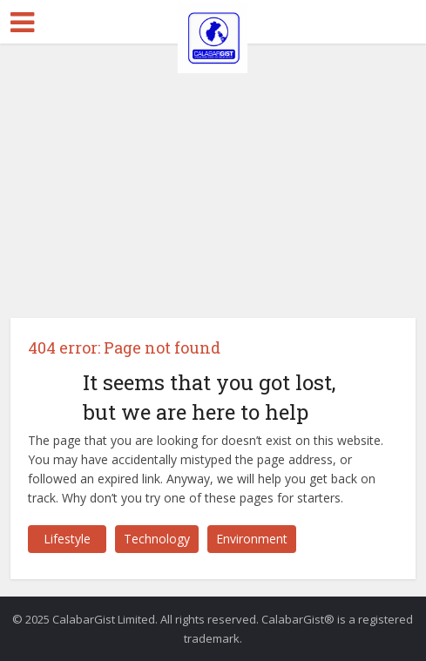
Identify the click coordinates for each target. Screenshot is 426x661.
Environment (251, 538)
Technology (157, 538)
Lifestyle (67, 538)
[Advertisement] (213, 174)
